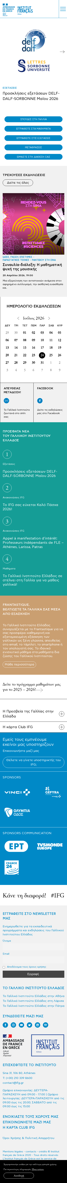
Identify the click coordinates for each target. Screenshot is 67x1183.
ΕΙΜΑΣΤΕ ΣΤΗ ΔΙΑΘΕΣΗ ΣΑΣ (33, 157)
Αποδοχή (19, 1175)
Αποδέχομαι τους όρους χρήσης (24, 966)
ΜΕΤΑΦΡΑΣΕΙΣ (33, 147)
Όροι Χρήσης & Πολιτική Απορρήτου (28, 1138)
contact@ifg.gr (13, 1082)
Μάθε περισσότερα (19, 664)
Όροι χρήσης (38, 1169)
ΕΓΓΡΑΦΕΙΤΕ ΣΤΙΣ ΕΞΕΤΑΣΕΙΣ (33, 138)
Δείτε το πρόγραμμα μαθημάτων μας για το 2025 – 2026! (32, 686)
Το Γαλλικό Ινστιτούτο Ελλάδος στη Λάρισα (33, 1001)
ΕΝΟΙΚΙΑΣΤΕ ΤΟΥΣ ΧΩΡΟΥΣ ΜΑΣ (30, 1117)
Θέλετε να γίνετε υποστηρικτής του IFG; (33, 762)
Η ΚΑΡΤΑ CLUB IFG (19, 1128)
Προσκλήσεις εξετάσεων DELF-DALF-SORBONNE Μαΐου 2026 (31, 96)
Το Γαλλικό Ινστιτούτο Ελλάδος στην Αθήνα (33, 996)
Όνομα (7, 940)
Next (62, 52)
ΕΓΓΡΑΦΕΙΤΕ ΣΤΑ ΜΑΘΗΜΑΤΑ (33, 128)
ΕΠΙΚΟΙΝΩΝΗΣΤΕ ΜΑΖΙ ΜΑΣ (27, 1122)
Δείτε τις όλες (18, 183)
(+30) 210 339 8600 (19, 1078)
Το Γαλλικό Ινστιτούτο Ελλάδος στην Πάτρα (33, 1006)
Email (6, 953)
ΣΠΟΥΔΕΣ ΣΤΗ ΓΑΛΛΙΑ (33, 119)
